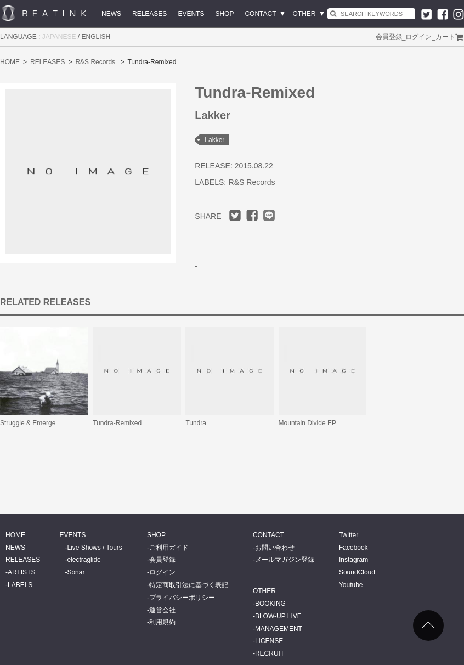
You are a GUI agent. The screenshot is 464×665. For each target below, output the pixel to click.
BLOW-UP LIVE (278, 616)
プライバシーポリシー (182, 597)
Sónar (75, 572)
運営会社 (162, 610)
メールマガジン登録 (284, 559)
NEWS (111, 14)
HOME (10, 62)
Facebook (353, 547)
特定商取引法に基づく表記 (188, 585)
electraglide (83, 559)
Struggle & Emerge (27, 423)
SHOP (224, 14)
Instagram (353, 559)
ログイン (418, 37)
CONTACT (260, 14)
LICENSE (269, 641)
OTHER (304, 14)
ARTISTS (21, 572)
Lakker (214, 140)
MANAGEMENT (278, 629)
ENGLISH (96, 37)
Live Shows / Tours (94, 547)
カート (445, 37)
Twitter (348, 535)
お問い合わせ (275, 547)
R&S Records (95, 62)
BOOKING (270, 603)
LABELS (20, 585)
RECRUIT (269, 653)
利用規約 (162, 622)
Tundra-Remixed (117, 423)
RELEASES (149, 14)
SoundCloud (357, 572)
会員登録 (389, 37)
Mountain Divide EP (307, 423)
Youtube (351, 585)
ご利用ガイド (169, 547)
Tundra (195, 423)
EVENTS (191, 14)
